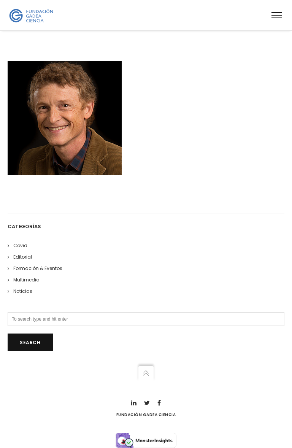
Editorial (22, 257)
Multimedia (26, 279)
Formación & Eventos (37, 268)
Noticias (22, 291)
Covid (20, 245)
